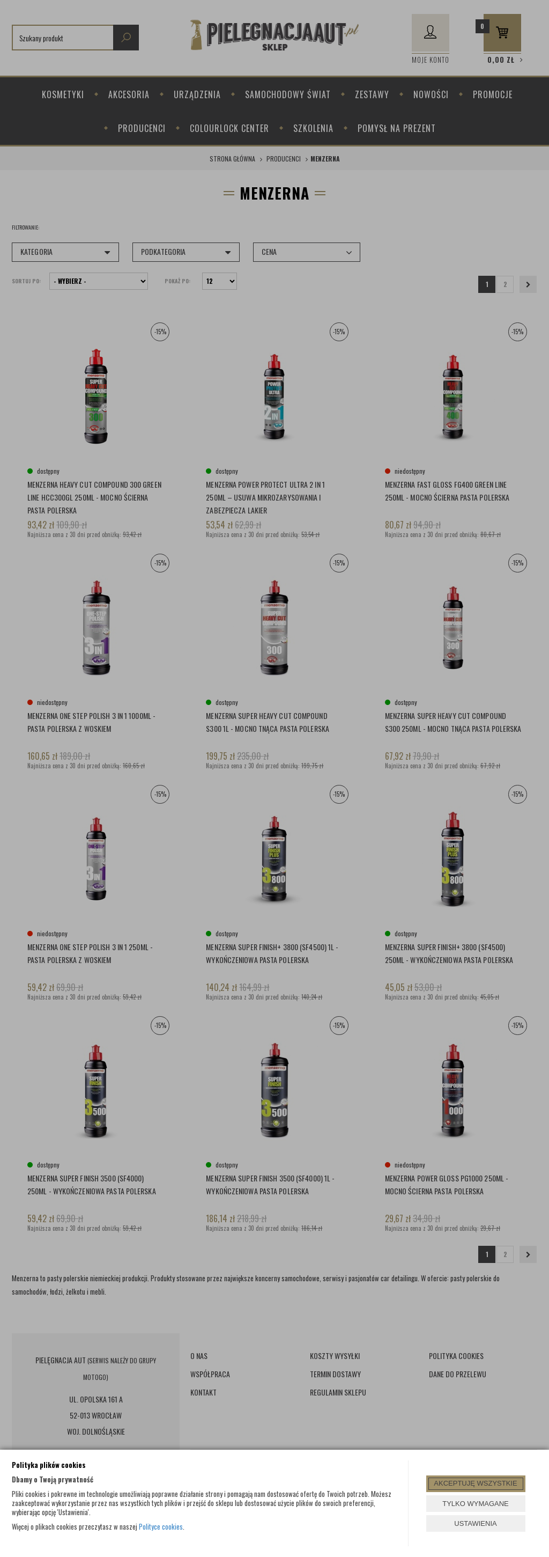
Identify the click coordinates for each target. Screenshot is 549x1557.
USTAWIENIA (475, 1523)
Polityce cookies (161, 1526)
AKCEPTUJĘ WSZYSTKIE (475, 1483)
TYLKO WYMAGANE (475, 1504)
